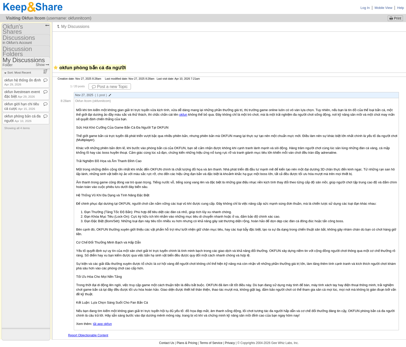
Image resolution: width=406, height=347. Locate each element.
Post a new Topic (110, 86)
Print (395, 18)
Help (400, 8)
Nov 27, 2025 (93, 95)
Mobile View (383, 8)
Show (42, 65)
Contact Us (166, 343)
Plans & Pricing (187, 343)
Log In (365, 8)
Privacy (230, 343)
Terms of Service (211, 343)
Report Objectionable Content (88, 335)
